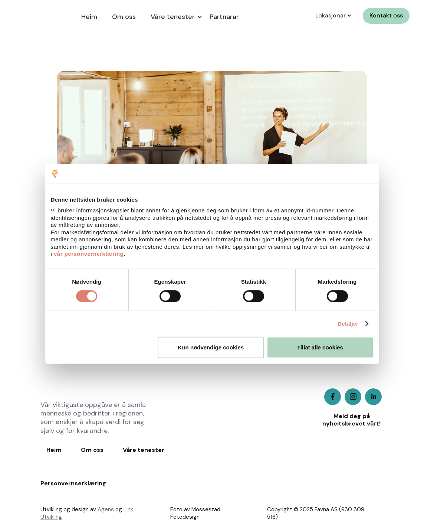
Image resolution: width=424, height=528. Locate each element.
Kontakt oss (386, 15)
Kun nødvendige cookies (211, 347)
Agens (106, 509)
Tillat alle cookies (320, 347)
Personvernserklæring (73, 483)
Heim (54, 450)
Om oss (92, 450)
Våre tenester (173, 16)
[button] (172, 15)
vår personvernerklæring (89, 254)
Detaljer (348, 323)
